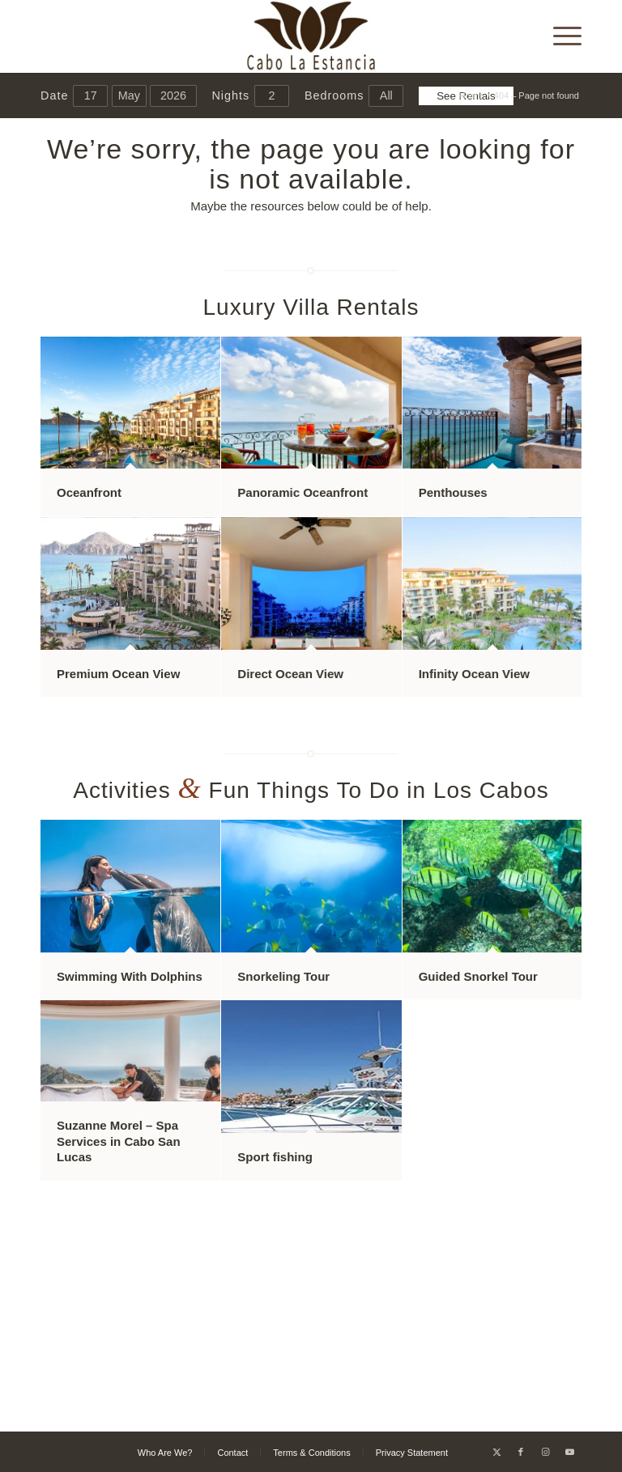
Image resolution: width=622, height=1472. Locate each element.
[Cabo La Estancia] (311, 36)
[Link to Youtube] (569, 1452)
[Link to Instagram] (545, 1452)
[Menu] (559, 36)
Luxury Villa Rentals (311, 307)
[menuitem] (559, 36)
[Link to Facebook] (521, 1452)
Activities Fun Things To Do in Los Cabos (311, 790)
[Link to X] (496, 1452)
